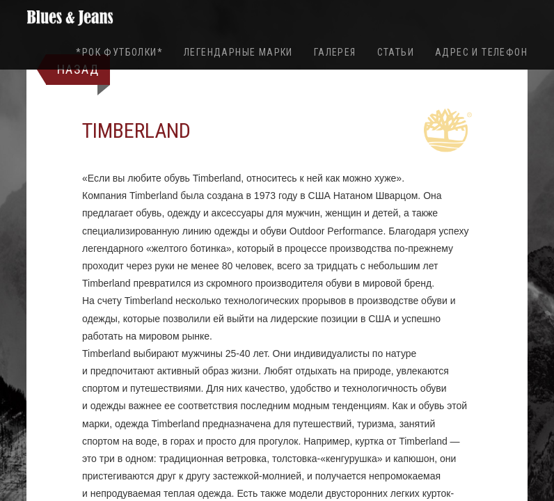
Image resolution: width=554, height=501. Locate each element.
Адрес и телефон (481, 52)
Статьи (395, 52)
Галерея (335, 52)
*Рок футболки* (119, 52)
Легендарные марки (238, 52)
